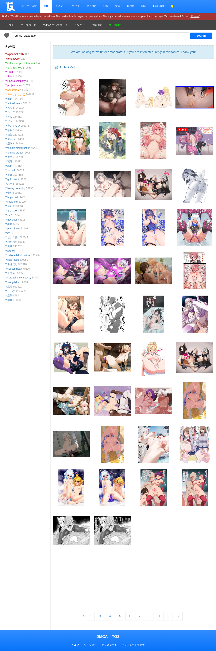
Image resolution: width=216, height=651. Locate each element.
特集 (117, 5)
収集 (105, 5)
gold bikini (13, 179)
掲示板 (131, 5)
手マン (11, 157)
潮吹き (11, 143)
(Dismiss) (195, 16)
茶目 (9, 130)
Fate (9, 76)
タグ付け (91, 5)
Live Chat (158, 5)
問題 (143, 5)
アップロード (28, 25)
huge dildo (13, 197)
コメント (60, 5)
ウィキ (76, 5)
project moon (14, 85)
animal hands (14, 103)
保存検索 (97, 25)
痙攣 (9, 295)
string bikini (13, 282)
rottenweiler (13, 58)
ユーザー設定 (29, 5)
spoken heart (14, 268)
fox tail (11, 170)
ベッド (11, 107)
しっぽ (11, 291)
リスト (10, 25)
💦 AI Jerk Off (65, 67)
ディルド (12, 139)
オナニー (12, 210)
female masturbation (18, 148)
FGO (10, 72)
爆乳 (9, 192)
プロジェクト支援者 (133, 644)
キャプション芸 (16, 94)
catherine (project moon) (21, 63)
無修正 (11, 300)
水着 (9, 286)
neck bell (12, 219)
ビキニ (11, 121)
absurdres (13, 90)
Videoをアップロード (55, 25)
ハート (11, 183)
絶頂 (9, 224)
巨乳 (9, 206)
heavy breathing (16, 188)
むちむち (12, 241)
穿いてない (13, 125)
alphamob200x (15, 54)
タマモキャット (16, 67)
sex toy (11, 250)
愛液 (9, 246)
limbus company (16, 80)
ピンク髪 (12, 237)
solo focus (13, 259)
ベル (9, 116)
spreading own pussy (19, 277)
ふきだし (12, 264)
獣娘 (9, 98)
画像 (46, 5)
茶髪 (9, 134)
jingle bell (12, 201)
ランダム (79, 25)
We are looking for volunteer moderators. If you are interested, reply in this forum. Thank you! (133, 52)
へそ (9, 215)
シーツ (11, 112)
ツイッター (90, 644)
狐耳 (9, 161)
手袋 (9, 174)
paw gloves (13, 228)
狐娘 (9, 165)
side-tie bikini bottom (18, 255)
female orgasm (15, 152)
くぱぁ (11, 273)
